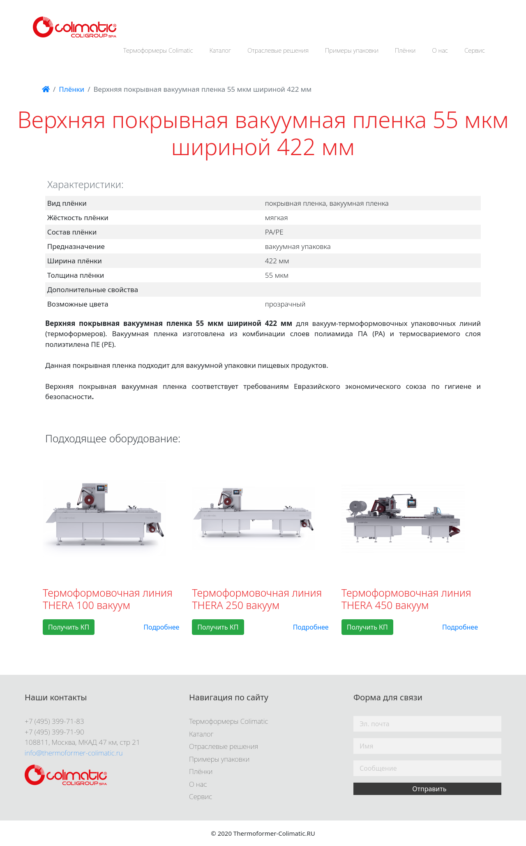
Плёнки (405, 50)
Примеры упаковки (351, 50)
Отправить (429, 788)
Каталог (220, 50)
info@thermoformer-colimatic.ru (74, 753)
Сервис (474, 50)
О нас (440, 50)
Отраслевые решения (278, 50)
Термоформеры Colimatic (158, 50)
